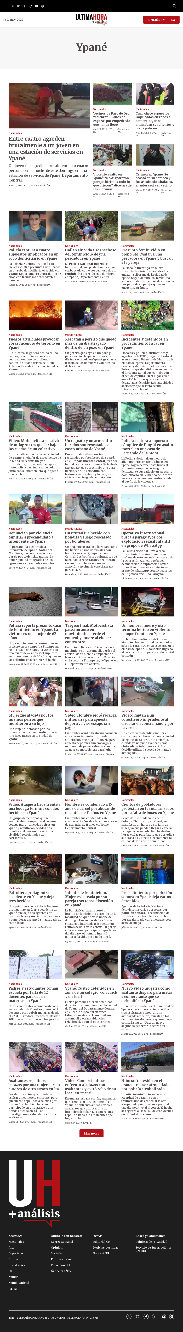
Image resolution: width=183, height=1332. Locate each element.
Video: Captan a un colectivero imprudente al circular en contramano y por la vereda (147, 721)
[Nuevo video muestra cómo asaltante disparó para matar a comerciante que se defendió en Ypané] (147, 964)
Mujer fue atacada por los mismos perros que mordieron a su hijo (31, 719)
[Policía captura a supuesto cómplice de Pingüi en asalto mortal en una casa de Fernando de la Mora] (147, 417)
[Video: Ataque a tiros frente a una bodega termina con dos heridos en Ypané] (35, 780)
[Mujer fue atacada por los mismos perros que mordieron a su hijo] (35, 691)
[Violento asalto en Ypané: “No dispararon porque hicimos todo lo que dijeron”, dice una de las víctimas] (112, 155)
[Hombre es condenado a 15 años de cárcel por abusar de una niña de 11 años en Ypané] (91, 780)
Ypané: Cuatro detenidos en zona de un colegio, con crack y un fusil (91, 992)
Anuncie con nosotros (67, 1236)
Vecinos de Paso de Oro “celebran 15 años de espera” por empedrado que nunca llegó (111, 119)
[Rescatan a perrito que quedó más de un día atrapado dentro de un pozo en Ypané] (91, 315)
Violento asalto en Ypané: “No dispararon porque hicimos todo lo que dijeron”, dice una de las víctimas (112, 181)
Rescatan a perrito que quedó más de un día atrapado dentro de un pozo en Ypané (91, 343)
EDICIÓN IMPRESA (161, 20)
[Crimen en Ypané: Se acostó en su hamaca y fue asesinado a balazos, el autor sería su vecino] (155, 155)
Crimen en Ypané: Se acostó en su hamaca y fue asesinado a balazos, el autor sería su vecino (154, 180)
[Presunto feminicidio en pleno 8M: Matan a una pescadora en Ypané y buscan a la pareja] (147, 226)
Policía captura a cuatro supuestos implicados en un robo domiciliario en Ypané (34, 254)
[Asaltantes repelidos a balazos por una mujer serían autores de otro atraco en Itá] (35, 1057)
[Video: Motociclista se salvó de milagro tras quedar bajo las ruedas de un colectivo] (35, 417)
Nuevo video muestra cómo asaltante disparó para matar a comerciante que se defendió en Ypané (146, 994)
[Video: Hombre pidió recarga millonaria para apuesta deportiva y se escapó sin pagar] (91, 691)
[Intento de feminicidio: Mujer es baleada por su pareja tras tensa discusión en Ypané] (91, 869)
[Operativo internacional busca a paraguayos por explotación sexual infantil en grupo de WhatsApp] (147, 509)
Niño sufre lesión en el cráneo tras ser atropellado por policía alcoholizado (145, 1085)
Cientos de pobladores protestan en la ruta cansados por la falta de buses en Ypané (147, 808)
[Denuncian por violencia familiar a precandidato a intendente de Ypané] (35, 509)
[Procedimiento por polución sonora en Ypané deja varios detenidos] (147, 869)
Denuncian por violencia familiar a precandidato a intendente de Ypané (31, 537)
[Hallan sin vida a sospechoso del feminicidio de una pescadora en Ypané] (91, 226)
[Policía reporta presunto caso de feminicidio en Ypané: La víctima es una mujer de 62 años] (35, 601)
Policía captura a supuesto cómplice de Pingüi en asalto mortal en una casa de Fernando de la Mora (147, 447)
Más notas (91, 1133)
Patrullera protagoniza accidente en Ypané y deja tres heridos (31, 897)
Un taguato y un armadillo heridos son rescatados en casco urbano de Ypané (88, 445)
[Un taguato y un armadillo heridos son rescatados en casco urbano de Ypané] (91, 417)
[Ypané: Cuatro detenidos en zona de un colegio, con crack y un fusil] (91, 964)
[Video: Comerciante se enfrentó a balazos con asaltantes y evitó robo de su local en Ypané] (91, 1057)
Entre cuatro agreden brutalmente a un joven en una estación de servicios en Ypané (46, 148)
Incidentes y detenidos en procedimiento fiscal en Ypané (144, 343)
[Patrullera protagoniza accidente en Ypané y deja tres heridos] (35, 869)
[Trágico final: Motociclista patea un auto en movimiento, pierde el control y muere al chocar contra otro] (91, 601)
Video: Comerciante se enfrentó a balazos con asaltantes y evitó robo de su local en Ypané (90, 1087)
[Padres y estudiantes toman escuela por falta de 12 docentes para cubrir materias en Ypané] (35, 964)
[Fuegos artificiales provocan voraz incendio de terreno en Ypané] (35, 315)
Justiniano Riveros (104, 754)
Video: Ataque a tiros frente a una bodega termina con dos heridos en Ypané (34, 808)
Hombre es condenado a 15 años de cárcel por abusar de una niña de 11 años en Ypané (90, 808)
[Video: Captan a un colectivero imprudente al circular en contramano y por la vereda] (147, 691)
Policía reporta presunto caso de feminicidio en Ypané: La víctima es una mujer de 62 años (35, 631)
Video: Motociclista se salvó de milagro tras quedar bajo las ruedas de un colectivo (34, 445)
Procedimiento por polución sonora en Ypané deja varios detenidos (146, 897)
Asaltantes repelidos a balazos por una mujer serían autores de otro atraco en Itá (34, 1085)
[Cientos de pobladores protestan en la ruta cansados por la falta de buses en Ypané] (147, 780)
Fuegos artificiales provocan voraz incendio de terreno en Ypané (34, 343)
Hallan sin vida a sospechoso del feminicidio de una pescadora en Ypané (90, 254)
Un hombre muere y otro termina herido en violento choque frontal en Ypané (145, 629)
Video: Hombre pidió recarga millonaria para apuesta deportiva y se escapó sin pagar (91, 721)
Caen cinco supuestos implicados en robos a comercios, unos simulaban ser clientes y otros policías (155, 120)
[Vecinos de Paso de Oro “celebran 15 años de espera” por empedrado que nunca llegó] (112, 94)
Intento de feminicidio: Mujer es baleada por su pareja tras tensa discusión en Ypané (89, 899)
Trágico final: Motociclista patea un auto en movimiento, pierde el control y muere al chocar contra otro (89, 633)
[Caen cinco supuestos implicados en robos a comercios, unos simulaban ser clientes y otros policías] (155, 94)
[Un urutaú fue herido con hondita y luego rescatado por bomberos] (91, 509)
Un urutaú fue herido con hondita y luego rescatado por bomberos (88, 537)
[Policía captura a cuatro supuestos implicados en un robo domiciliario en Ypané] (35, 226)
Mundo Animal (73, 334)
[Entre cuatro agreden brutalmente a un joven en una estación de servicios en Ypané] (49, 105)
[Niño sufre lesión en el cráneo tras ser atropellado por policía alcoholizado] (147, 1057)
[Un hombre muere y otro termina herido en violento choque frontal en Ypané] (147, 601)
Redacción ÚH (43, 185)
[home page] (91, 20)
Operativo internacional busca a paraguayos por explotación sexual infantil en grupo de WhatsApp (145, 539)
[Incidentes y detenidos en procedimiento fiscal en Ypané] (147, 315)
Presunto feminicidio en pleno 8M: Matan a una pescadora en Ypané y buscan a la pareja (147, 256)
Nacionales (15, 133)
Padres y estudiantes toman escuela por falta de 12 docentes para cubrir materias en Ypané (33, 994)
